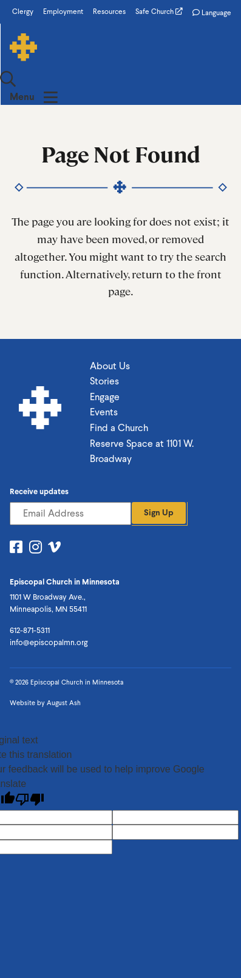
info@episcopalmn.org (48, 608)
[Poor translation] (29, 765)
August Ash (64, 669)
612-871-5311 (30, 596)
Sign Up (159, 478)
